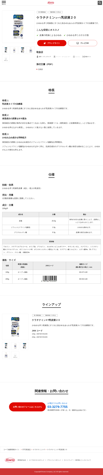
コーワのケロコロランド (36, 460)
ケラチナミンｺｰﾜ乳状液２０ (57, 449)
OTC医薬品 (26, 449)
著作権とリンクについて (83, 460)
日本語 (40, 69)
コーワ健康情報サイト (11, 449)
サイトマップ (68, 460)
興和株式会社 (22, 460)
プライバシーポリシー (54, 460)
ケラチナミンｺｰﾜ (39, 449)
